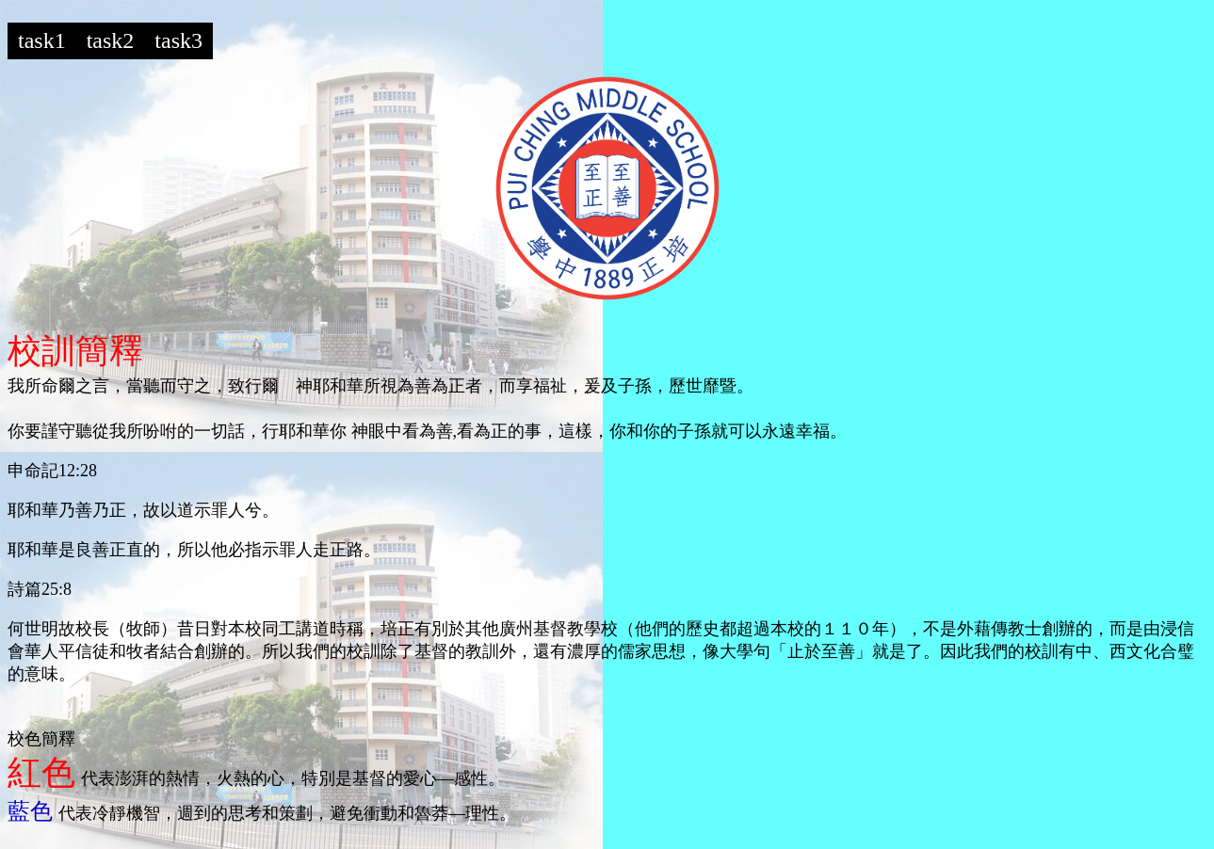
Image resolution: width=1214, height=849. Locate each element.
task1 (42, 40)
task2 (111, 40)
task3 (178, 40)
